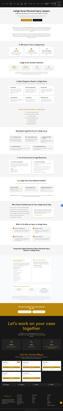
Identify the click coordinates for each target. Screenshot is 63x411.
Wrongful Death (19, 401)
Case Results (49, 402)
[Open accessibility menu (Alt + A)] (62, 205)
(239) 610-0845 (11, 367)
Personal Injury (19, 396)
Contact (42, 3)
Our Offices (18, 4)
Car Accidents (19, 398)
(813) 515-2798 (51, 367)
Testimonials (30, 3)
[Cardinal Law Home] (3, 3)
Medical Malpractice (20, 402)
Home (48, 396)
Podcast (38, 3)
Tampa (33, 399)
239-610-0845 (31, 346)
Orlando (33, 402)
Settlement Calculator (51, 405)
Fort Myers (34, 398)
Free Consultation (37, 20)
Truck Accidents (19, 399)
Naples (33, 396)
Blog (34, 3)
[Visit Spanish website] (59, 2)
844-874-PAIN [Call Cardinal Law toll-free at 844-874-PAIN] (53, 3)
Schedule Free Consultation (39, 311)
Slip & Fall (18, 403)
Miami (33, 401)
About (7, 3)
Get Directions (11, 369)
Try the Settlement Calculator (24, 311)
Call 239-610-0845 (26, 20)
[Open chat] (61, 402)
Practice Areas (10, 4)
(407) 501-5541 (31, 367)
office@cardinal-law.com (11, 346)
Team (14, 3)
